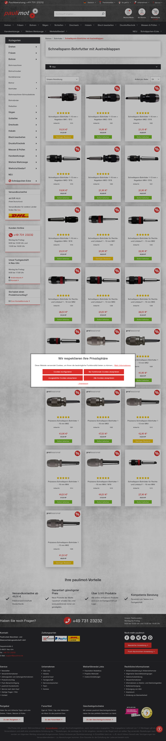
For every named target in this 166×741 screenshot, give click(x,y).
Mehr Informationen (122, 365)
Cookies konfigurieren (63, 372)
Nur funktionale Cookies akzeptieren (104, 372)
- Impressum (83, 383)
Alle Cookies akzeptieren (104, 378)
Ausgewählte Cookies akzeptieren (63, 378)
